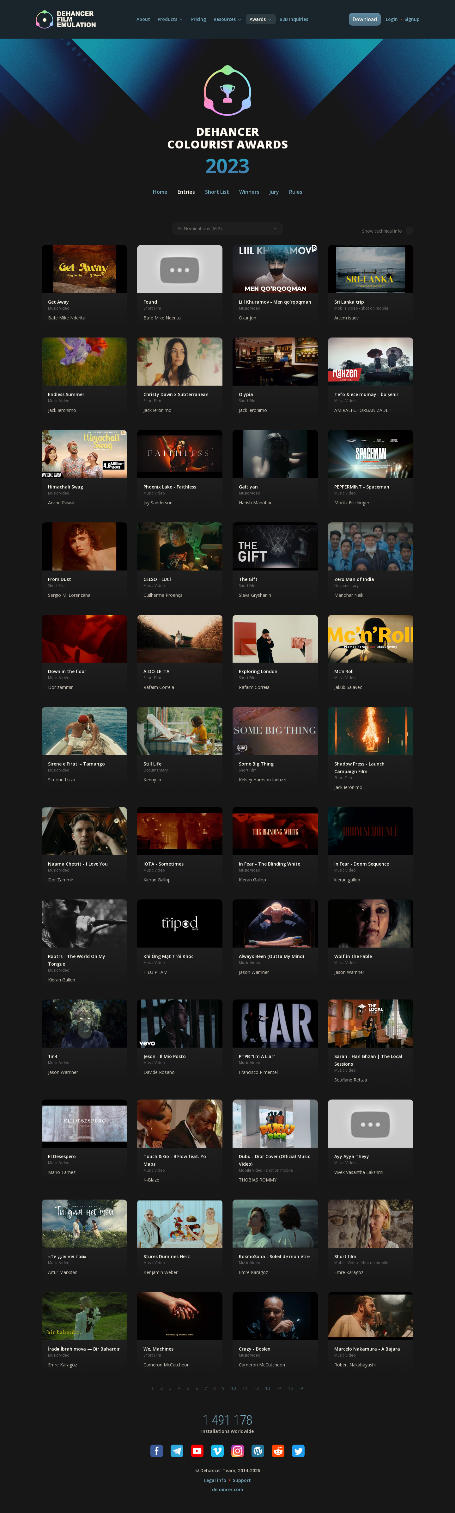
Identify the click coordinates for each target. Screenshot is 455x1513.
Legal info (215, 1480)
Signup (412, 19)
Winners (249, 191)
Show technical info (387, 231)
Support (242, 1480)
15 (290, 1388)
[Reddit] (278, 1451)
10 (233, 1388)
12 (256, 1388)
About (143, 19)
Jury (274, 191)
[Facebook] (156, 1451)
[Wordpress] (258, 1451)
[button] (84, 286)
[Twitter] (298, 1451)
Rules (295, 191)
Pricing (198, 19)
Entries (186, 191)
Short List (217, 191)
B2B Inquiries (294, 19)
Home (160, 191)
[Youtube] (197, 1451)
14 (279, 1388)
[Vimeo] (217, 1451)
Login (392, 19)
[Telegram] (177, 1451)
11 (244, 1388)
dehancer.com (227, 1489)
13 (267, 1388)
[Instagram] (237, 1451)
